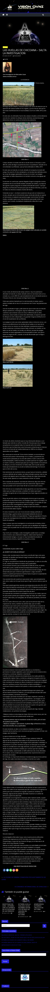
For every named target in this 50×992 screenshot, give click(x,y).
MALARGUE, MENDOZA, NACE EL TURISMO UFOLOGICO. (17, 935)
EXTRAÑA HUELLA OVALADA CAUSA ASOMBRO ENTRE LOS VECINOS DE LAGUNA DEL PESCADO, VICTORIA (24, 909)
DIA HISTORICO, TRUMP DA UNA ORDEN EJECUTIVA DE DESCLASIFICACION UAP (23, 937)
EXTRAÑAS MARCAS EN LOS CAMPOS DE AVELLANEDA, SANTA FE (19, 942)
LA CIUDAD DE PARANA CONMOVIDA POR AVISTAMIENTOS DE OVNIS (24, 878)
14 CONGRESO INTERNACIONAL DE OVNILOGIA (31, 887)
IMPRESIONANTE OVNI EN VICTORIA (11, 945)
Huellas (5, 47)
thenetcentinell (17, 56)
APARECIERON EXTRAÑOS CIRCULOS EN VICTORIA (39, 906)
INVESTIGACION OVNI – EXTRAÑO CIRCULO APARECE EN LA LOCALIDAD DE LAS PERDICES (8, 907)
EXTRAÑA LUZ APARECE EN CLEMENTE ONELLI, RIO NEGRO (18, 940)
